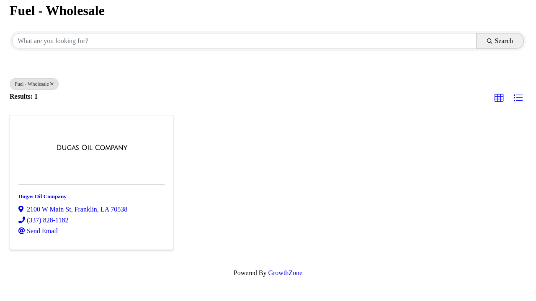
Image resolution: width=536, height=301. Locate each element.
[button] (499, 98)
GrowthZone (285, 272)
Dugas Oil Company (42, 196)
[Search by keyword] (244, 41)
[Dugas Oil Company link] (91, 148)
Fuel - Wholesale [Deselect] (34, 84)
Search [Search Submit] (500, 40)
